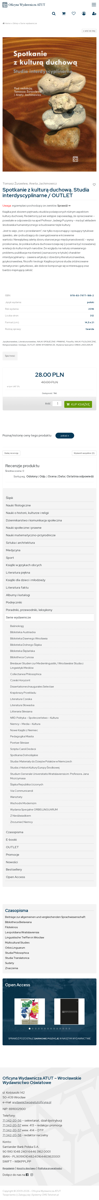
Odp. (42, 476)
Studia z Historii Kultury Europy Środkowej (35, 767)
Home (8, 23)
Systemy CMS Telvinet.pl (45, 1194)
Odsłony (32, 476)
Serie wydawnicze (28, 23)
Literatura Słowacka (22, 705)
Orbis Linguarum (15, 947)
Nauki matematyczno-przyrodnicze (31, 535)
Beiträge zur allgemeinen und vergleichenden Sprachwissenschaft (45, 917)
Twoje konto (9, 1194)
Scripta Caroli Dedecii (23, 749)
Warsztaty (16, 797)
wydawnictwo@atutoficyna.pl (31, 1102)
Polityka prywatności (50, 1168)
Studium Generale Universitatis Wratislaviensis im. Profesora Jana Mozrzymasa (49, 776)
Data (61, 476)
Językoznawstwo (10, 341)
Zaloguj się (84, 13)
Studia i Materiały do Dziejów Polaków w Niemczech (41, 761)
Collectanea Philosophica (25, 674)
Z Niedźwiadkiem (20, 815)
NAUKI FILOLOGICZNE (85, 341)
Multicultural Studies (17, 942)
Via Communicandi (21, 791)
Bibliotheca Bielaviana (18, 922)
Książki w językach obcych (24, 565)
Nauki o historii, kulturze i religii (27, 513)
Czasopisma (14, 832)
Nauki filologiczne (18, 505)
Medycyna (13, 550)
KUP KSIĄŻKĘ (78, 404)
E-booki (11, 840)
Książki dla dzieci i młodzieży (25, 580)
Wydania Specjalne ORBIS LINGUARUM (74, 344)
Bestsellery (14, 869)
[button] (29, 1028)
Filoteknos (11, 927)
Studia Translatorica (17, 958)
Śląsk (9, 498)
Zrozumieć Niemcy (21, 822)
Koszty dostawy (26, 1168)
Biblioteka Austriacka (23, 632)
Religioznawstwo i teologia (14, 344)
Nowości (12, 862)
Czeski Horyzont (20, 680)
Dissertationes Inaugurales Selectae (32, 686)
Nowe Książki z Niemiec (24, 730)
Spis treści (10, 355)
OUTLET (31, 344)
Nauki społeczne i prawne (24, 528)
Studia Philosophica (17, 953)
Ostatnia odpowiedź (80, 476)
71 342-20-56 (12, 1120)
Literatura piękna (18, 572)
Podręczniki (14, 602)
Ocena (52, 476)
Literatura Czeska (21, 699)
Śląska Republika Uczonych (26, 784)
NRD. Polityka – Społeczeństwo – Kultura (34, 718)
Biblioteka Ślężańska (22, 651)
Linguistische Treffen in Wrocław (24, 937)
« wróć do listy (89, 31)
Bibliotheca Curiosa (22, 657)
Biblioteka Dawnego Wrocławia (28, 638)
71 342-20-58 (12, 1135)
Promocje (12, 855)
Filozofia (70, 341)
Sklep (15, 23)
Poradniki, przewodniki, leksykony (29, 610)
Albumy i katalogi (18, 595)
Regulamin (8, 1168)
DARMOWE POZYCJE (46, 1038)
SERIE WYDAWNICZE (45, 344)
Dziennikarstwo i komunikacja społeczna (34, 520)
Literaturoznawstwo (27, 341)
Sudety (9, 963)
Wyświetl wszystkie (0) (84, 453)
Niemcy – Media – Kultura (25, 724)
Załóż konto (94, 13)
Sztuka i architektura (20, 543)
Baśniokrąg (17, 626)
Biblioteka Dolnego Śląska (26, 645)
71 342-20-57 (12, 1125)
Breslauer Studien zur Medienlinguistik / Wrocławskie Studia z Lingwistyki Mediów (47, 666)
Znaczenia (11, 968)
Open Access (15, 877)
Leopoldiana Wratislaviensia (22, 932)
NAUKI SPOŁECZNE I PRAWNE (51, 341)
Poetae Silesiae (19, 742)
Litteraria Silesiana (21, 711)
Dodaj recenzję (11, 453)
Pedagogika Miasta (22, 736)
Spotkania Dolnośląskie (24, 755)
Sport (10, 558)
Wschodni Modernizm (23, 803)
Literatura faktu (17, 587)
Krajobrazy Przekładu (23, 692)
